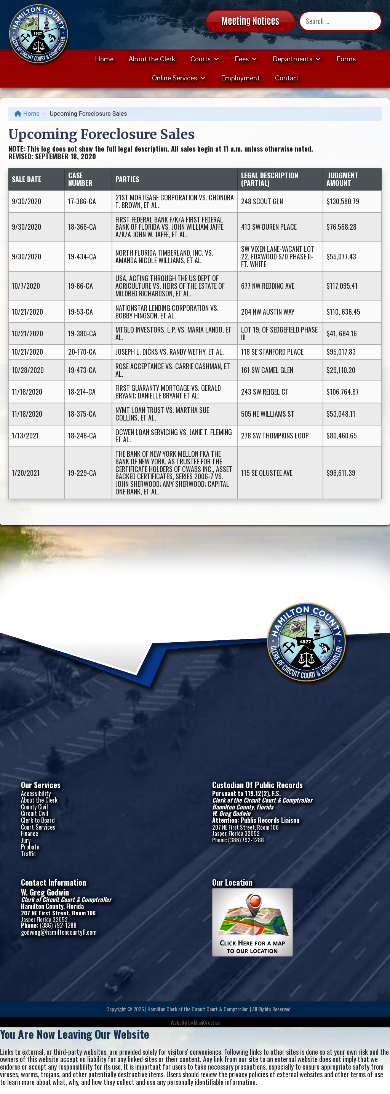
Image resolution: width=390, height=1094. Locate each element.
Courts (205, 58)
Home (104, 58)
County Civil (34, 806)
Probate (30, 846)
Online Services (179, 78)
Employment (240, 78)
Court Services (38, 827)
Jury (25, 840)
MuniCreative (207, 1022)
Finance (29, 833)
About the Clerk (152, 58)
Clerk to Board (38, 820)
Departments (297, 58)
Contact (287, 78)
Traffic (28, 853)
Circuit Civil (34, 813)
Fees (246, 58)
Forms (346, 58)
